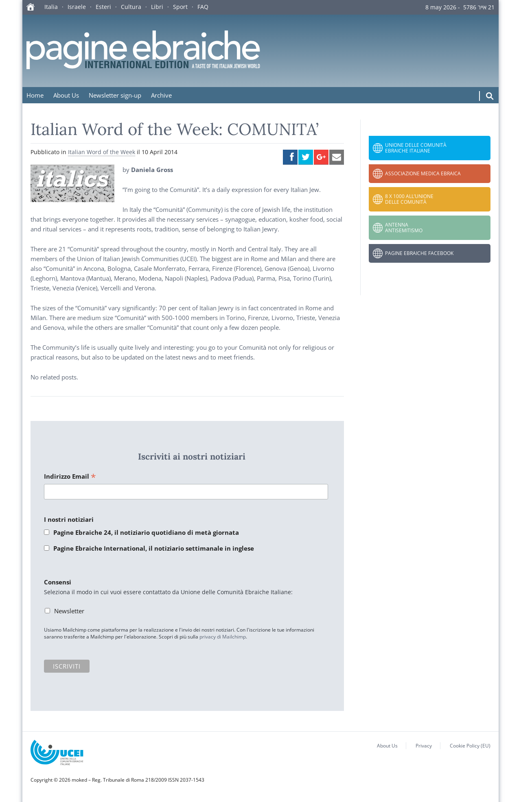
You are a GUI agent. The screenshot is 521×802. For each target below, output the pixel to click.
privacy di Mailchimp (222, 636)
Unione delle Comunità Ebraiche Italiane (416, 148)
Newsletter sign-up (115, 95)
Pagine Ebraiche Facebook (419, 253)
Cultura (131, 7)
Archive (161, 95)
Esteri (103, 7)
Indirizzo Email (70, 477)
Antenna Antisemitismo (403, 227)
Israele (77, 7)
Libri (157, 7)
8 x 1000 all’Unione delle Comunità (409, 199)
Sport (180, 7)
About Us (66, 95)
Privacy (424, 745)
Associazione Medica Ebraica (423, 173)
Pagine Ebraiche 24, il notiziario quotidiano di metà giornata (146, 532)
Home (35, 95)
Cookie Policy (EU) (470, 745)
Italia (51, 7)
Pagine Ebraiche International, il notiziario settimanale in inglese (153, 548)
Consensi (57, 582)
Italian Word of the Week (101, 152)
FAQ (202, 7)
